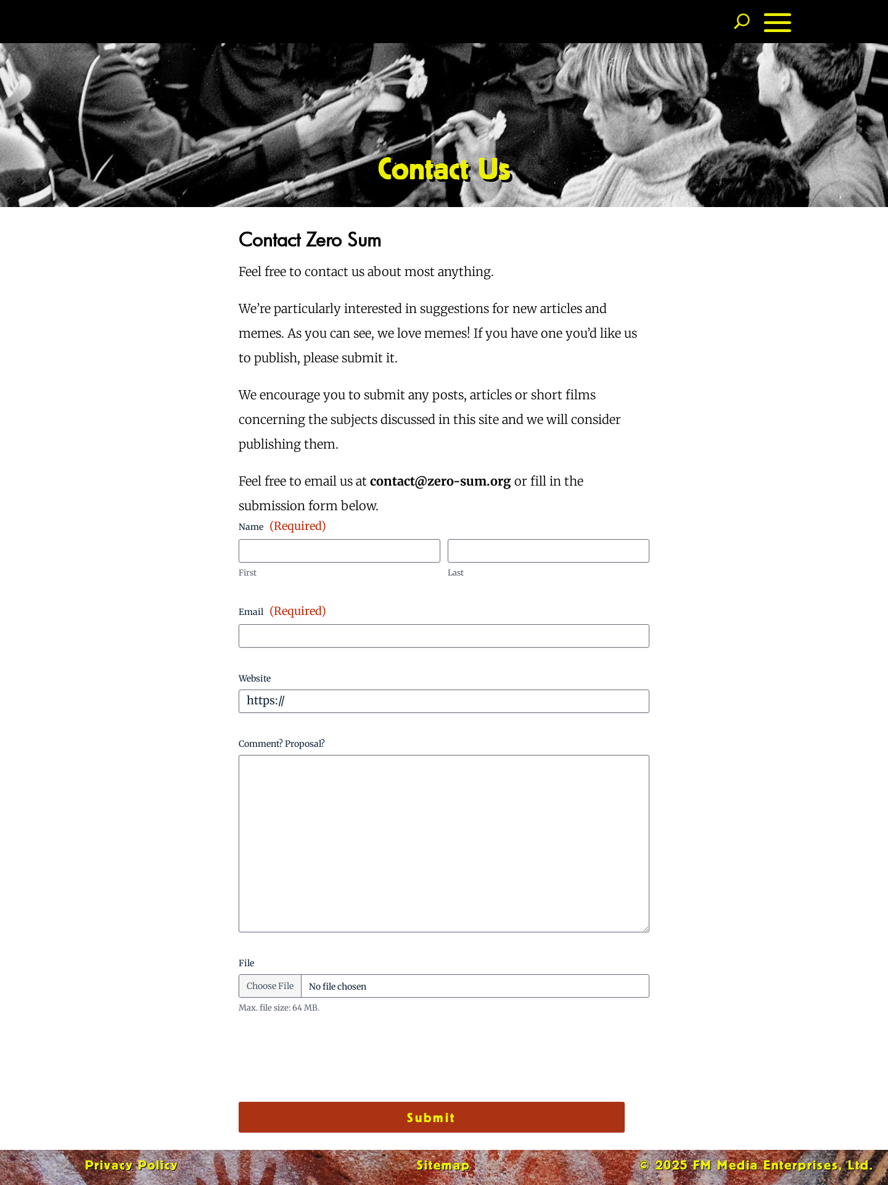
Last (456, 573)
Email (282, 611)
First (248, 573)
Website (255, 678)
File (246, 963)
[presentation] (332, 1063)
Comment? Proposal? (282, 743)
